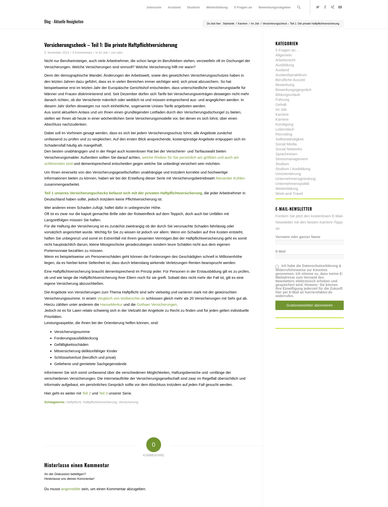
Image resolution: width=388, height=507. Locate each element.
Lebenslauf (284, 129)
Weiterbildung (286, 188)
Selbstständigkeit (289, 139)
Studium (282, 164)
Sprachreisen (286, 154)
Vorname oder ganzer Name (297, 237)
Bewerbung (284, 85)
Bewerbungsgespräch (293, 90)
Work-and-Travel (289, 193)
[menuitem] (154, 7)
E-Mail (280, 251)
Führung (282, 99)
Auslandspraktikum (291, 75)
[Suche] (299, 7)
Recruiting (283, 134)
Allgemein (283, 55)
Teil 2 (86, 393)
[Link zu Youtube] (340, 7)
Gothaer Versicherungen (157, 304)
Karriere (282, 114)
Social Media (286, 144)
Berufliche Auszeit (290, 80)
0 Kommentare (82, 52)
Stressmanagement (291, 159)
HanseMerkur (111, 304)
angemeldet (70, 489)
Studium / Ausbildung (292, 169)
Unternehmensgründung (295, 178)
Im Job (103, 52)
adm (120, 52)
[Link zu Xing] (332, 7)
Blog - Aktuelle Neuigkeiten (63, 21)
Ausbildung (284, 65)
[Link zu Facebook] (325, 7)
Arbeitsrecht (285, 60)
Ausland (282, 70)
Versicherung (128, 402)
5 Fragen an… (287, 50)
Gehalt (280, 104)
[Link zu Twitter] (317, 7)
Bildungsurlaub (287, 94)
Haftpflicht (73, 402)
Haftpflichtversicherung (100, 402)
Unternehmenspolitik (292, 183)
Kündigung (284, 124)
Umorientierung (288, 174)
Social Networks (288, 149)
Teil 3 (103, 393)
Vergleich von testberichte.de (121, 298)
